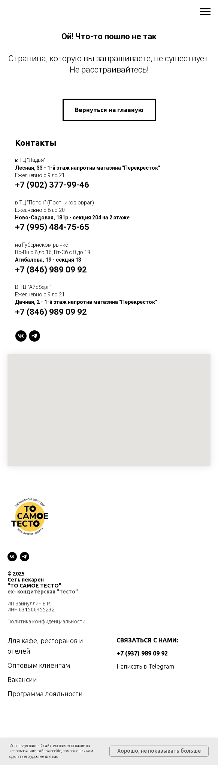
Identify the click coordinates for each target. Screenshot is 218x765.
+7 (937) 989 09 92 (142, 653)
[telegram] (34, 336)
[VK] (21, 336)
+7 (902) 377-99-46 (52, 184)
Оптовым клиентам (38, 665)
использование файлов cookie (35, 751)
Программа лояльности (45, 693)
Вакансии (22, 679)
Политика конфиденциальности (46, 621)
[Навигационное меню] (205, 12)
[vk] (12, 556)
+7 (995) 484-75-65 (52, 227)
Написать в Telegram (145, 666)
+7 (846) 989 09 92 (51, 269)
